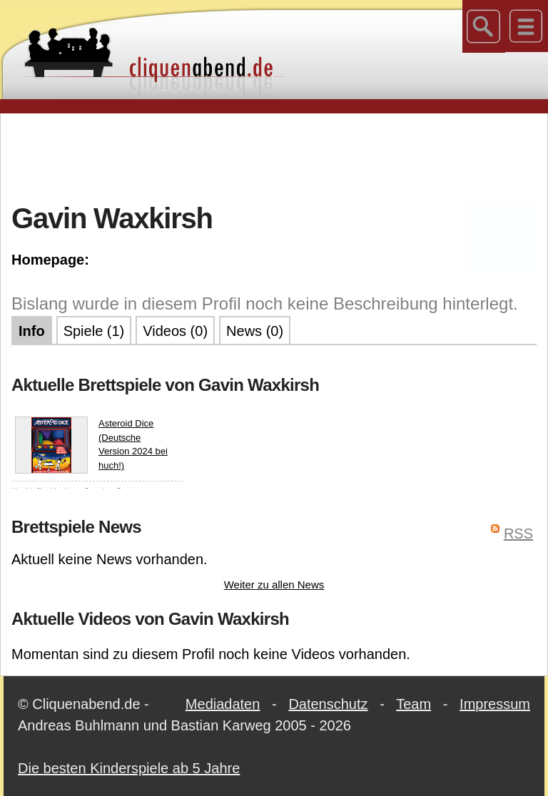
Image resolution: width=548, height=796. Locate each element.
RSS (518, 533)
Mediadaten (223, 704)
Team (413, 704)
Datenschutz (327, 704)
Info (32, 331)
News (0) (254, 331)
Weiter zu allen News (274, 584)
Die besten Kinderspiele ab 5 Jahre (129, 768)
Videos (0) (175, 331)
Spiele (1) (94, 331)
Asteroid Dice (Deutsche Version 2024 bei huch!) (91, 445)
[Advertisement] (274, 156)
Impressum (495, 704)
